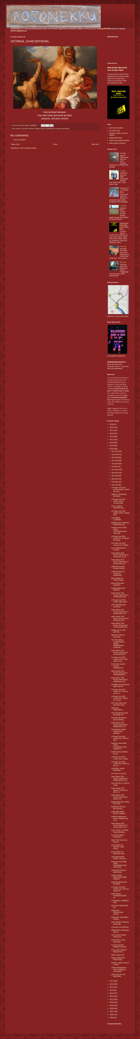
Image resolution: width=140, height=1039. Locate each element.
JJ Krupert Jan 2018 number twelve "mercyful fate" (118, 501)
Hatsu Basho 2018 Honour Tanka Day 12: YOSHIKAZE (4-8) (120, 595)
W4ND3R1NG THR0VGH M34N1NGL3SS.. (120, 524)
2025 (112, 427)
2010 (112, 1002)
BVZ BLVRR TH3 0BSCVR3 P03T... (118, 853)
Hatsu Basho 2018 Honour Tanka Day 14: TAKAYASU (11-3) (120, 555)
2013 (112, 993)
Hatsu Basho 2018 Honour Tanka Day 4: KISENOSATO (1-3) (119, 778)
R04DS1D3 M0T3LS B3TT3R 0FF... (118, 808)
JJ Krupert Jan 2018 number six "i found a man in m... (119, 691)
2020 (112, 443)
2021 (112, 440)
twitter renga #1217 (118, 955)
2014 (112, 990)
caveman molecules (28, 128)
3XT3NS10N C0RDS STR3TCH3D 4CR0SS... (118, 731)
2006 (112, 1015)
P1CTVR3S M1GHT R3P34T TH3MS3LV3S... (118, 666)
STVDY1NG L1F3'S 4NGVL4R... (118, 941)
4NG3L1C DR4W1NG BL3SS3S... (119, 495)
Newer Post (15, 144)
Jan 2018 (115, 485)
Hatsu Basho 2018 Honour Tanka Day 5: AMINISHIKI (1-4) (119, 725)
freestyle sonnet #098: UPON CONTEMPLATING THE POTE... (119, 864)
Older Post (95, 144)
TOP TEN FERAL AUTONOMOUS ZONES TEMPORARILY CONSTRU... (118, 644)
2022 (112, 436)
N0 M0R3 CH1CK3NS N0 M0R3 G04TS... (120, 685)
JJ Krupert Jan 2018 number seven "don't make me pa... (119, 659)
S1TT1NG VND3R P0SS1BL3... (117, 836)
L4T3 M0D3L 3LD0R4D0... (116, 519)
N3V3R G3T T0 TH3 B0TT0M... (118, 631)
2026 (112, 424)
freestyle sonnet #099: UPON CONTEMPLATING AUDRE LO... (119, 746)
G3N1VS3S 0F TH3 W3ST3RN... (118, 975)
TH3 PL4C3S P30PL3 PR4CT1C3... (119, 936)
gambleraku (50, 128)
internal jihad (65, 128)
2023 (112, 433)
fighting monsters (40, 128)
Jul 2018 (115, 467)
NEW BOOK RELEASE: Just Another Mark (124, 226)
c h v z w (123, 246)
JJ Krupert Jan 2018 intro (120, 927)
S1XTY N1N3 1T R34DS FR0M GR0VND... (119, 831)
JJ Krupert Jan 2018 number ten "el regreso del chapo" (120, 538)
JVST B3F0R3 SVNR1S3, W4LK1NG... (120, 923)
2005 (112, 1018)
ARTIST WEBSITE (17, 31)
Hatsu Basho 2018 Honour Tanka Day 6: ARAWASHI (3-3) (119, 680)
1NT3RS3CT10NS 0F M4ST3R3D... (118, 871)
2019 (112, 446)
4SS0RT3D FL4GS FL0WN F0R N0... (118, 567)
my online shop (114, 131)
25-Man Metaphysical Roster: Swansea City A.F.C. (119, 818)
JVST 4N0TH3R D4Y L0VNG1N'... (118, 606)
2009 (112, 1005)
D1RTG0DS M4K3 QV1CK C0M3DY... (118, 812)
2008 (112, 1008)
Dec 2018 (115, 451)
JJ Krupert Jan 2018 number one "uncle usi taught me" (120, 889)
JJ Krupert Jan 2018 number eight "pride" (119, 601)
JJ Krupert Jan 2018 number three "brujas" (119, 758)
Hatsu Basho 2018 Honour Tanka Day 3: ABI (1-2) (119, 790)
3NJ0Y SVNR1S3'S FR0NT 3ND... (118, 959)
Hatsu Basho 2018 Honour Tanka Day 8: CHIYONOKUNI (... (119, 652)
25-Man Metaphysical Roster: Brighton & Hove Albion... (118, 969)
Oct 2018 (115, 457)
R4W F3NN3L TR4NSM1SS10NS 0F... (119, 896)
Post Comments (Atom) (28, 148)
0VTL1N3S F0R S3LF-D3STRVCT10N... (119, 704)
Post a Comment (19, 140)
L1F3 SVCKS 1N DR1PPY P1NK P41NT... (117, 847)
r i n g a (122, 171)
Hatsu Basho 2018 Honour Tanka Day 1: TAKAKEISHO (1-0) (119, 825)
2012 (112, 996)
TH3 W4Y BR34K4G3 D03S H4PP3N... (118, 719)
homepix (57, 128)
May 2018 (115, 473)
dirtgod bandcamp (115, 138)
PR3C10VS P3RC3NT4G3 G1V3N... (117, 912)
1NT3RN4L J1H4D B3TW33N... (117, 769)
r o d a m (123, 206)
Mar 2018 (115, 479)
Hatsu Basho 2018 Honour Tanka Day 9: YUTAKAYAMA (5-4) (119, 625)
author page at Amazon (117, 143)
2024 (112, 430)
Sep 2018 (115, 460)
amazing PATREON (104, 29)
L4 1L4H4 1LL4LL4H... (119, 773)
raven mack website (116, 128)
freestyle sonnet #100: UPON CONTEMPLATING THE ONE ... (119, 530)
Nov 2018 (115, 454)
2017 (112, 981)
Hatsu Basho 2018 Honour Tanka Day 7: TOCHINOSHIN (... (119, 673)
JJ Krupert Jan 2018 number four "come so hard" (120, 738)
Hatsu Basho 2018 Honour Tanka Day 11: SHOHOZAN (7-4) (120, 611)
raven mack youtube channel (119, 140)
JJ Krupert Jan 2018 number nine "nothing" (120, 544)
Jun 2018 (115, 470)
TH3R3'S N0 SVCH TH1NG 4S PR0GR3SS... (118, 573)
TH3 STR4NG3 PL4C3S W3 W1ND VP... (119, 714)
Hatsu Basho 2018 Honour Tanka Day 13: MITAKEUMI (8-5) (120, 562)
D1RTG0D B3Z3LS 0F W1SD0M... (119, 883)
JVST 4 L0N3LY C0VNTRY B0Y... (118, 507)
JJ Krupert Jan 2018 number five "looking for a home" (119, 698)
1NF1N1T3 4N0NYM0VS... (117, 709)
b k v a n (123, 262)
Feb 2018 (115, 482)
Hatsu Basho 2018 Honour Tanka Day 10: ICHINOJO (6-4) (120, 618)
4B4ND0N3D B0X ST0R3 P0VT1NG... (120, 803)
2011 (112, 999)
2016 (112, 984)
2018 (112, 449)
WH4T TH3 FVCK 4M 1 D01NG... (119, 841)
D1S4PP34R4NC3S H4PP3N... (118, 589)
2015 (112, 987)
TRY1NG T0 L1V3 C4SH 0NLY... (124, 190)
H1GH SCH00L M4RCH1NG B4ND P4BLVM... (119, 877)
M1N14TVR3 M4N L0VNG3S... (117, 584)
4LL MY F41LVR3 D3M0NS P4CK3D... (119, 946)
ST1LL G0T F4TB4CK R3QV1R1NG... (119, 951)
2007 (112, 1011)
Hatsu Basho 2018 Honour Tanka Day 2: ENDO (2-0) (119, 797)
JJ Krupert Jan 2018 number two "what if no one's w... (120, 764)
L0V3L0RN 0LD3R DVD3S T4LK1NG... (119, 858)
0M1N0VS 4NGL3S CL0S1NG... (118, 636)
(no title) (123, 153)
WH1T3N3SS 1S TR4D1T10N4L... (118, 579)
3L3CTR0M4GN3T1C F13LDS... (118, 549)
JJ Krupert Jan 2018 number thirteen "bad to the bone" (120, 489)
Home (55, 144)
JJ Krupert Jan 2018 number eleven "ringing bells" (120, 513)
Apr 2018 (115, 476)
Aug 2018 (115, 464)
